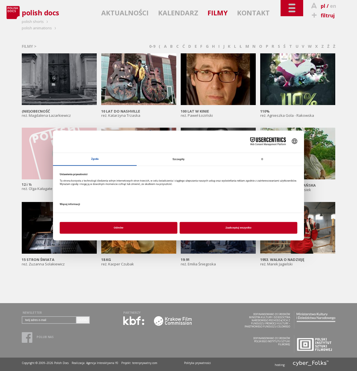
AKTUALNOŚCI (125, 12)
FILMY (218, 12)
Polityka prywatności (197, 363)
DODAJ (83, 320)
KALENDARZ (178, 12)
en (333, 6)
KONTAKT (253, 12)
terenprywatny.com (144, 363)
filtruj (322, 15)
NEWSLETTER (32, 313)
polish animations (40, 27)
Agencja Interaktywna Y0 (102, 363)
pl (323, 6)
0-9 (152, 46)
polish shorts (36, 21)
